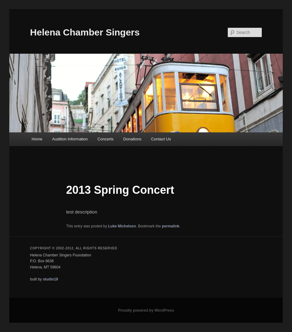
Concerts (106, 139)
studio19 (50, 279)
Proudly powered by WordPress (146, 310)
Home (37, 139)
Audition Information (70, 139)
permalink (170, 226)
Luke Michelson (122, 226)
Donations (132, 139)
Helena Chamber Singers (85, 32)
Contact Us (161, 139)
